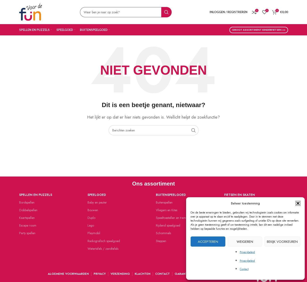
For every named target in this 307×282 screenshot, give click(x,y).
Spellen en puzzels (35, 195)
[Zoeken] (126, 12)
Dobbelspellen (28, 210)
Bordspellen (27, 202)
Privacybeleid (247, 252)
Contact (244, 269)
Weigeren (245, 241)
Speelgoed (97, 195)
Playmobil (94, 233)
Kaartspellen (27, 218)
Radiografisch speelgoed (104, 241)
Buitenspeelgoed (171, 195)
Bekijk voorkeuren (282, 241)
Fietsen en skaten (239, 195)
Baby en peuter (97, 202)
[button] (298, 203)
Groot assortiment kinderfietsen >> (258, 30)
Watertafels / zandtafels (103, 248)
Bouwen (93, 210)
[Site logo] (30, 11)
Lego (91, 225)
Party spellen (27, 233)
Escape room (27, 225)
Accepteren (208, 241)
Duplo (91, 218)
